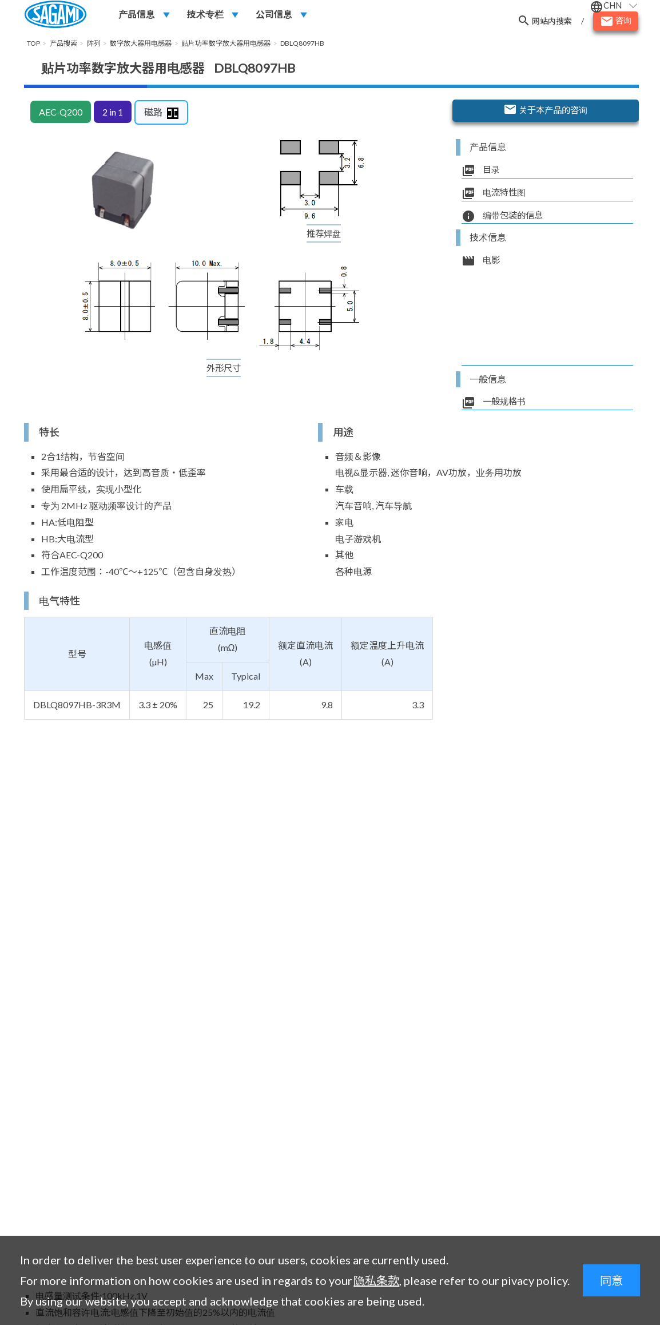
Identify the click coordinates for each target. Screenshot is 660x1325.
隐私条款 (376, 1280)
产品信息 (136, 15)
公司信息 (274, 15)
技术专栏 (205, 15)
